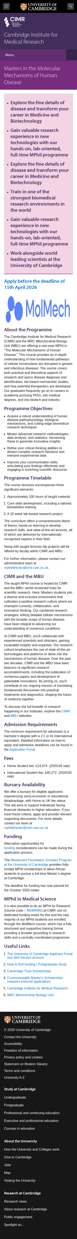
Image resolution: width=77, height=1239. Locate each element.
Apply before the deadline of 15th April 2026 (34, 284)
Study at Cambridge (20, 1089)
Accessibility (13, 1044)
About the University (20, 1141)
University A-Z (14, 1077)
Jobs (7, 1165)
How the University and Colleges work (31, 1149)
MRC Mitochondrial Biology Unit (30, 995)
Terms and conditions (19, 1071)
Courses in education (19, 1128)
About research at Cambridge (25, 1209)
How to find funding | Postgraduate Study (37, 964)
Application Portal (22, 749)
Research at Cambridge (22, 1193)
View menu (6, 6)
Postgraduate (14, 1105)
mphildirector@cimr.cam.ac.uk (26, 567)
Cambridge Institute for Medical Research (37, 988)
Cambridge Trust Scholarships (29, 971)
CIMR (65, 711)
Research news (15, 1201)
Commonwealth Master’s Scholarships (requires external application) (35, 979)
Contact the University (20, 1037)
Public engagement (18, 1217)
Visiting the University (20, 1180)
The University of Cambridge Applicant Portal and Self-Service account (39, 955)
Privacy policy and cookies (23, 1057)
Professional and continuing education (32, 1113)
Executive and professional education (31, 1120)
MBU (14, 715)
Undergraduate (15, 1097)
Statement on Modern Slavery (26, 1064)
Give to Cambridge (17, 1157)
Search (70, 6)
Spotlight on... (14, 1225)
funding (9, 848)
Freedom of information (21, 1050)
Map (7, 1173)
